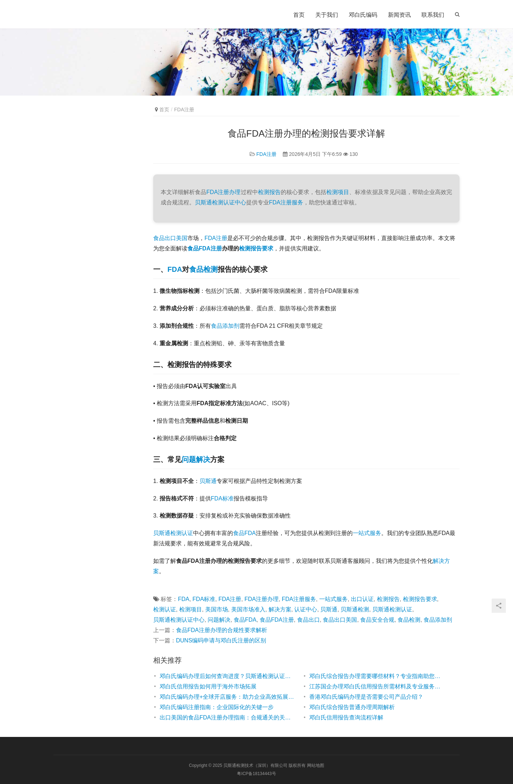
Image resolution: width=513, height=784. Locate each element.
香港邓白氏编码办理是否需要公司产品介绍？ (366, 697)
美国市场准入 (248, 609)
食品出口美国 (170, 238)
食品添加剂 (225, 326)
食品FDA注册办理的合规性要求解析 (221, 630)
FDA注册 (266, 154)
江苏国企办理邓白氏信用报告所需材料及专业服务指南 (377, 686)
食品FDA (244, 533)
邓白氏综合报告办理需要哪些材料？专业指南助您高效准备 (377, 676)
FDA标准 (222, 498)
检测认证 (164, 609)
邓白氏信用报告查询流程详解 (346, 717)
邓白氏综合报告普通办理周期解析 (352, 707)
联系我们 (432, 15)
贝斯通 (208, 481)
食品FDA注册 (204, 248)
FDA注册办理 (223, 192)
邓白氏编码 (363, 15)
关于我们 (326, 15)
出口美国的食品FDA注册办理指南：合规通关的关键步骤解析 (227, 717)
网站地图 (315, 765)
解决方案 (280, 609)
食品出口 (308, 620)
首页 (299, 15)
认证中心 (305, 609)
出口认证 (362, 599)
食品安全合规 (377, 620)
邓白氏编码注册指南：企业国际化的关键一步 (217, 707)
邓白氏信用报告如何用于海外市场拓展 (208, 686)
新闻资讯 (399, 15)
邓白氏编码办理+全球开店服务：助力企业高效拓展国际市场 (227, 697)
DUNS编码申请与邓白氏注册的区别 (221, 640)
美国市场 (216, 609)
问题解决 (196, 459)
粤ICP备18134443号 (256, 773)
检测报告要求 (256, 248)
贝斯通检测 (355, 609)
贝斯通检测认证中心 (220, 202)
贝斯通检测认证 (173, 533)
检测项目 (337, 192)
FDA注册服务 (286, 202)
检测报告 (269, 192)
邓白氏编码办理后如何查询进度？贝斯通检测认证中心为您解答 (227, 676)
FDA (174, 269)
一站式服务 (367, 533)
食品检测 (203, 269)
